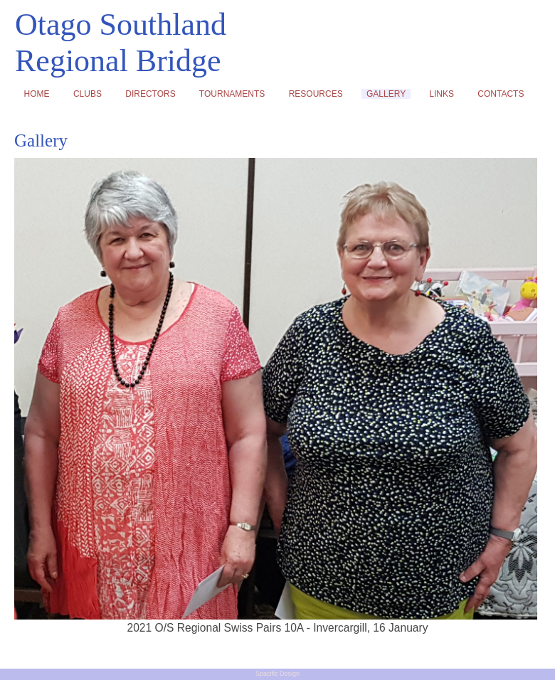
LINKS (442, 94)
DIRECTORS (151, 94)
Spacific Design (277, 673)
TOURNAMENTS (232, 94)
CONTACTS (501, 94)
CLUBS (87, 94)
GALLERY (385, 94)
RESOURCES (315, 94)
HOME (36, 94)
